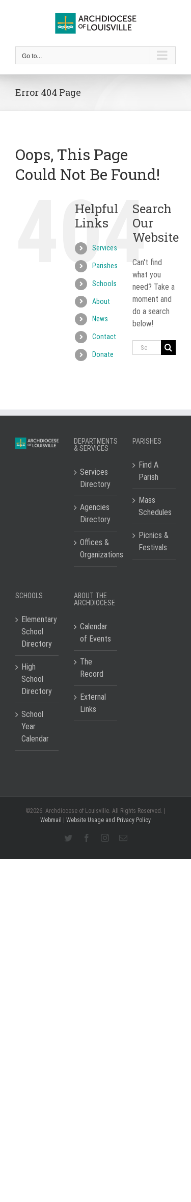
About (101, 301)
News (100, 319)
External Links (93, 703)
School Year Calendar (35, 726)
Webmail (51, 820)
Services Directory (95, 478)
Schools (104, 283)
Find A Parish (148, 471)
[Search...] (146, 347)
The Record (91, 668)
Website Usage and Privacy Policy (108, 820)
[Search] (168, 347)
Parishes (105, 266)
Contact (104, 337)
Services (104, 248)
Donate (103, 354)
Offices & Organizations (96, 548)
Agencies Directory (95, 513)
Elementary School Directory (37, 632)
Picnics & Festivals (154, 541)
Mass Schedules (155, 506)
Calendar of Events (95, 633)
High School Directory (36, 679)
